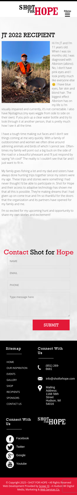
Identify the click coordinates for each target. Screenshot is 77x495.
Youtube (21, 463)
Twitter (20, 446)
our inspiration (17, 368)
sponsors (13, 398)
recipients (13, 392)
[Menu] (67, 13)
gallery (12, 380)
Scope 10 (44, 486)
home (10, 362)
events (11, 374)
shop (10, 386)
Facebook (22, 438)
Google (20, 455)
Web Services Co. (50, 489)
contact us (14, 404)
